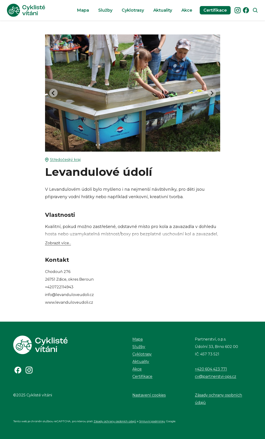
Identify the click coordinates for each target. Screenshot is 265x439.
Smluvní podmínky (152, 421)
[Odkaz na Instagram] (29, 370)
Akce (186, 10)
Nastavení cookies (149, 395)
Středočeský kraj (63, 159)
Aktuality (162, 10)
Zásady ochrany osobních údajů (218, 399)
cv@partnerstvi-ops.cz (215, 376)
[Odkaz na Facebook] (18, 370)
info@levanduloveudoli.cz (69, 295)
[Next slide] (212, 93)
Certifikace (215, 10)
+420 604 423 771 (211, 369)
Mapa (83, 10)
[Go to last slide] (53, 93)
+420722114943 (59, 287)
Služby (105, 10)
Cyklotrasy (133, 10)
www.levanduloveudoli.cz (69, 302)
